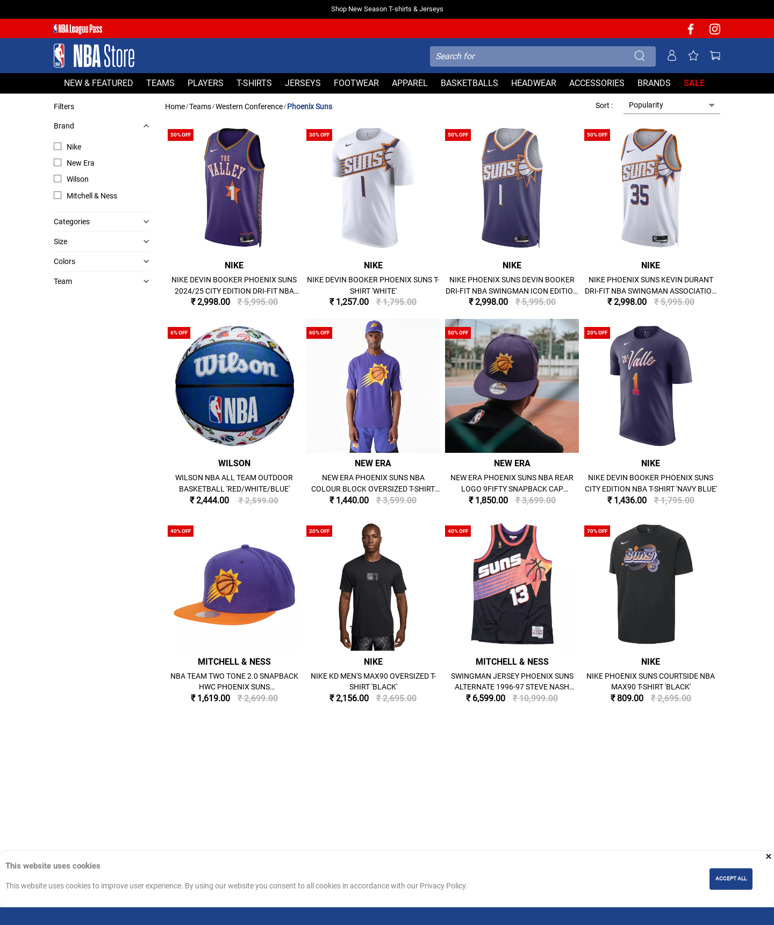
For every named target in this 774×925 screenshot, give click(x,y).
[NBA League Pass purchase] (78, 30)
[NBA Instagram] (715, 32)
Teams (200, 106)
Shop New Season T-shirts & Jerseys (387, 9)
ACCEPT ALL (731, 878)
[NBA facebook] (690, 32)
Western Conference (249, 106)
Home (175, 106)
